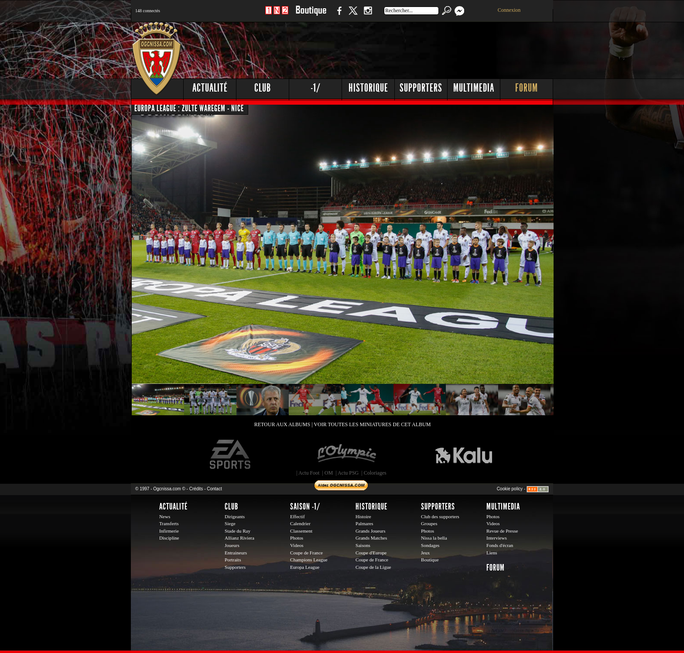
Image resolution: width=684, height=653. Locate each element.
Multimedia (473, 88)
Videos (297, 545)
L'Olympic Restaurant (346, 454)
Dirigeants (235, 516)
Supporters (421, 88)
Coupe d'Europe (371, 552)
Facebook (338, 15)
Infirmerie (169, 530)
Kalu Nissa (463, 454)
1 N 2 (277, 15)
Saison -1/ (305, 506)
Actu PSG (348, 473)
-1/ (316, 88)
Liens (491, 552)
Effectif (297, 516)
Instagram (367, 15)
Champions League (309, 559)
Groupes (429, 523)
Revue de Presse (502, 530)
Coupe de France (306, 552)
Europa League (304, 567)
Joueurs (232, 545)
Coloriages (375, 473)
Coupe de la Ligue (373, 567)
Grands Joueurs (371, 530)
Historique (368, 88)
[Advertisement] (395, 48)
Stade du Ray (237, 530)
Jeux (425, 552)
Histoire (363, 516)
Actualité (210, 88)
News (164, 516)
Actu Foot (308, 473)
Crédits (196, 488)
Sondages (430, 545)
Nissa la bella (434, 537)
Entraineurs (236, 552)
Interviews (496, 537)
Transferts (168, 523)
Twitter (352, 15)
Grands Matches (371, 537)
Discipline (169, 537)
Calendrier (300, 523)
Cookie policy (510, 488)
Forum (526, 88)
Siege (230, 523)
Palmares (364, 523)
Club (262, 88)
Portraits (233, 559)
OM (329, 473)
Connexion (509, 10)
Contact (214, 488)
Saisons (363, 545)
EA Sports (231, 454)
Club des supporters (440, 516)
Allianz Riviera (239, 537)
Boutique (311, 15)
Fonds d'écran (499, 545)
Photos (296, 537)
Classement (301, 530)
